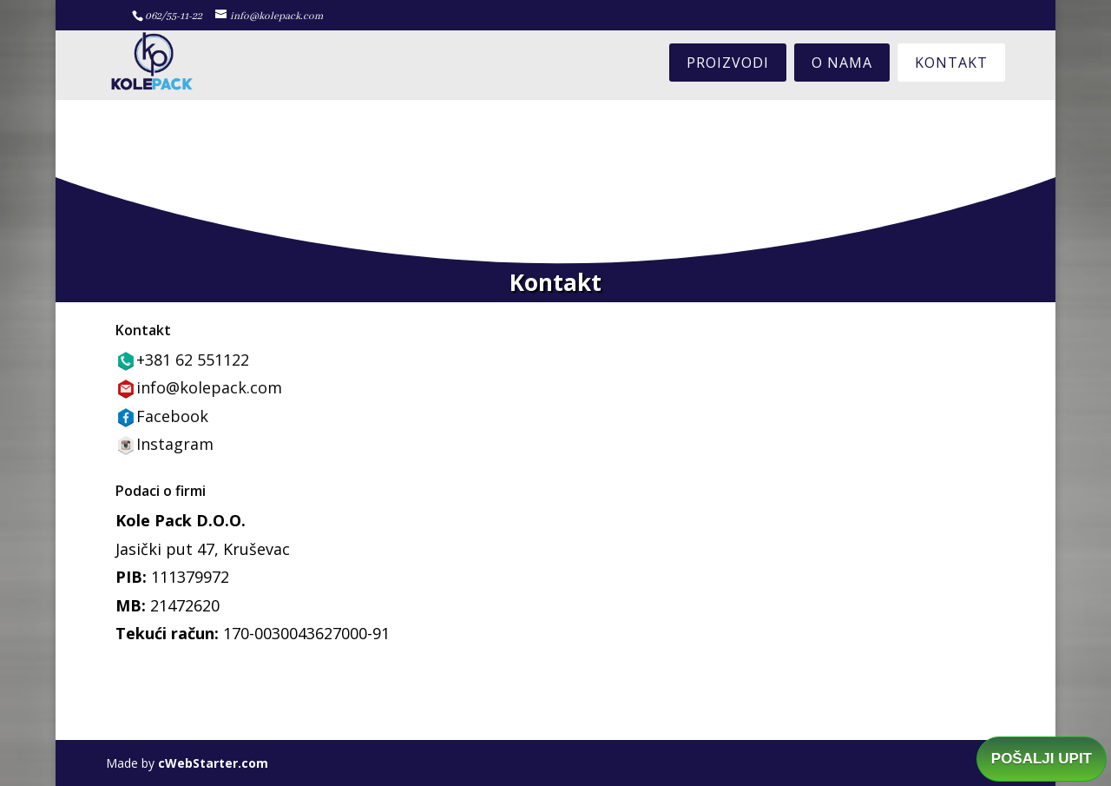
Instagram (175, 443)
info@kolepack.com (209, 387)
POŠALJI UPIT (1041, 758)
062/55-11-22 (173, 16)
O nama (842, 62)
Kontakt (951, 62)
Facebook (172, 416)
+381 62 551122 (192, 359)
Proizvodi (728, 62)
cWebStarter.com (213, 763)
